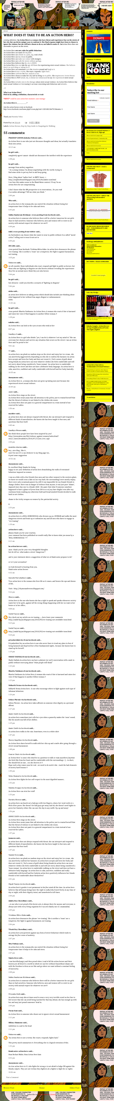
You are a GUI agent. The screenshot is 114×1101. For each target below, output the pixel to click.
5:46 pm (12, 286)
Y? (9, 351)
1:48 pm (12, 749)
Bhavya (12, 597)
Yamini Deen (14, 855)
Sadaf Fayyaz (14, 614)
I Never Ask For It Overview (94, 145)
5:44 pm (12, 274)
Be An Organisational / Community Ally (97, 138)
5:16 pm (12, 592)
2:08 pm (12, 972)
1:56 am (12, 408)
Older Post (74, 1088)
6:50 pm (12, 241)
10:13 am (12, 147)
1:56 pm (12, 811)
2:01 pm (12, 879)
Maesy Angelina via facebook (21, 740)
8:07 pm (12, 329)
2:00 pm (12, 196)
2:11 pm (12, 1017)
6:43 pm (12, 210)
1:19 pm (12, 652)
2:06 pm (12, 924)
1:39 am (12, 524)
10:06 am (12, 1072)
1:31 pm (12, 1046)
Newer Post (9, 1088)
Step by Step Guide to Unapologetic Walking (38, 126)
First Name (91, 107)
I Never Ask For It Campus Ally (94, 135)
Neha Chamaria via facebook (20, 776)
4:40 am (12, 425)
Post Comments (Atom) (47, 1094)
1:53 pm (12, 795)
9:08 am (12, 609)
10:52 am (12, 459)
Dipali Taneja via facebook (19, 884)
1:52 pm (12, 783)
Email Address (93, 100)
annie (11, 392)
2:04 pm (12, 442)
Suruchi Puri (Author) (17, 578)
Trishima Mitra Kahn (17, 915)
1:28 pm (12, 317)
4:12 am (12, 541)
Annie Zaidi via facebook (19, 714)
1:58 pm (12, 159)
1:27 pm (12, 709)
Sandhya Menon (15, 430)
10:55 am (12, 372)
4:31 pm (12, 1058)
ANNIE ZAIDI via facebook (19, 816)
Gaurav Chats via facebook (19, 754)
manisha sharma (15, 447)
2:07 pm (12, 939)
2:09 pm (12, 1006)
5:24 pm (12, 635)
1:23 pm (12, 680)
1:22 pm (12, 666)
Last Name (91, 113)
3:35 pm (12, 258)
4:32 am (12, 573)
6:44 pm (12, 227)
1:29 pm (12, 723)
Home (42, 1088)
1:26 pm (12, 695)
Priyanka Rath (14, 994)
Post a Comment (12, 1077)
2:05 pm (12, 910)
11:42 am (12, 303)
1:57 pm (12, 833)
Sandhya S (13, 334)
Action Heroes (14, 126)
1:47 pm (12, 735)
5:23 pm (12, 623)
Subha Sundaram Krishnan (19, 977)
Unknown (12, 263)
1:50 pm (12, 771)
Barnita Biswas (15, 800)
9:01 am (12, 346)
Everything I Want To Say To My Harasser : (98, 378)
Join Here (89, 233)
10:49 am (12, 387)
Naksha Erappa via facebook (20, 788)
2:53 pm (12, 508)
